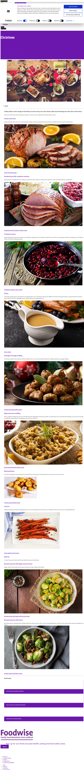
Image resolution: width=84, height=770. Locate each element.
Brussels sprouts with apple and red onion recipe (17, 616)
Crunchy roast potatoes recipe (12, 502)
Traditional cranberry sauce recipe (13, 289)
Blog (4, 765)
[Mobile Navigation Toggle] (2, 28)
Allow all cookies (73, 359)
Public (9, 3)
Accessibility (7, 6)
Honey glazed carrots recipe (11, 553)
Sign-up (5, 746)
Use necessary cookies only (73, 367)
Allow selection (73, 363)
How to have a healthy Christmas (13, 50)
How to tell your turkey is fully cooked (14, 43)
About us (5, 756)
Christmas (8, 36)
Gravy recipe (7, 352)
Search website (6, 11)
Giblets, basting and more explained (14, 53)
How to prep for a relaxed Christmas (14, 47)
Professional (20, 3)
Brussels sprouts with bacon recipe (13, 673)
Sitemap (5, 766)
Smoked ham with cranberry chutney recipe (15, 230)
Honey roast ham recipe (10, 172)
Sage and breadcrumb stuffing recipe (14, 467)
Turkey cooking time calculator (12, 44)
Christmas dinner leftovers (11, 41)
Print (6, 106)
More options (4, 39)
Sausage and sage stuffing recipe (13, 409)
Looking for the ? (8, 762)
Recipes (5, 24)
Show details (69, 373)
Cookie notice (6, 761)
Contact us (5, 768)
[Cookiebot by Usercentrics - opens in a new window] (8, 374)
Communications (7, 758)
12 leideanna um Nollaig (11, 55)
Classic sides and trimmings (12, 52)
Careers (5, 759)
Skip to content (4, 1)
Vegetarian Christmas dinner (12, 49)
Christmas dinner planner (11, 46)
